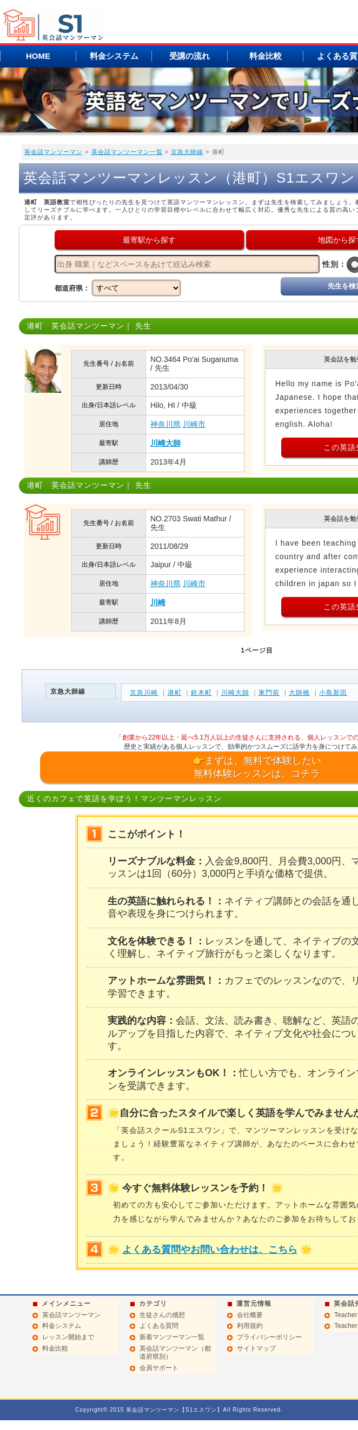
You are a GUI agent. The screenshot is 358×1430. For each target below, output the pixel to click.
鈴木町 (201, 692)
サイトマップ (256, 1348)
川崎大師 (165, 443)
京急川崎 (144, 692)
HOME (38, 56)
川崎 (157, 602)
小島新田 (333, 692)
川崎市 (194, 424)
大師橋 (299, 692)
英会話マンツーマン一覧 (127, 152)
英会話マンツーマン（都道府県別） (175, 1353)
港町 (175, 692)
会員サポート (159, 1368)
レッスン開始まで (68, 1337)
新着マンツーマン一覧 (172, 1337)
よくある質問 (159, 1326)
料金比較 (265, 56)
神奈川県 (165, 424)
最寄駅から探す (149, 240)
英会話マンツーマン (53, 152)
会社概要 (250, 1315)
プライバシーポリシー (269, 1337)
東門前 (269, 692)
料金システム (114, 56)
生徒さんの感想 (162, 1315)
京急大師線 (187, 152)
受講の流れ (189, 56)
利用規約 (250, 1326)
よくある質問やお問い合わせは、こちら (209, 1249)
